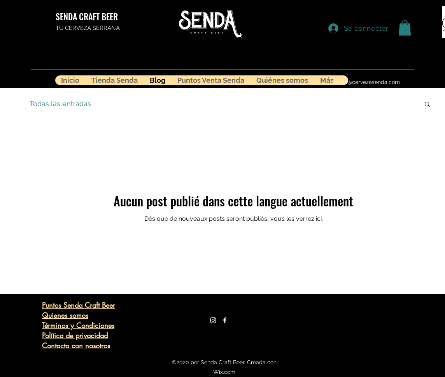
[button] (404, 27)
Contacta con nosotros (76, 345)
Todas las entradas (60, 103)
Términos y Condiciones (78, 325)
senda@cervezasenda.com (366, 82)
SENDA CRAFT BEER (87, 16)
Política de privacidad (75, 335)
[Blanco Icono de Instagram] (213, 320)
